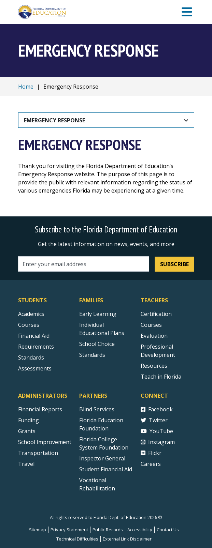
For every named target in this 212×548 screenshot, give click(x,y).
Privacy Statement (69, 530)
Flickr (151, 453)
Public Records (108, 530)
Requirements (36, 346)
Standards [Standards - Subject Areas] (31, 357)
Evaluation (154, 335)
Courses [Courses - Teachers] (151, 325)
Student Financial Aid (105, 469)
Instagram (158, 442)
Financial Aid (34, 335)
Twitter (154, 420)
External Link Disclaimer (127, 539)
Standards (92, 355)
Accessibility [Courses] (139, 530)
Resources (154, 365)
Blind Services (96, 409)
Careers (151, 464)
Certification (156, 314)
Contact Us (168, 530)
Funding (28, 420)
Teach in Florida (161, 376)
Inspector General (102, 458)
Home (25, 86)
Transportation (38, 453)
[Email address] (84, 264)
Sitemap (37, 530)
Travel (26, 464)
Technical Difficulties (77, 539)
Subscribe (174, 264)
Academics (31, 314)
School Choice (97, 344)
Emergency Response (54, 120)
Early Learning (97, 314)
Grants (27, 431)
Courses (28, 325)
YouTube (157, 431)
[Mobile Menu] (187, 12)
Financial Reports (40, 409)
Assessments (35, 368)
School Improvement (44, 442)
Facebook (157, 409)
